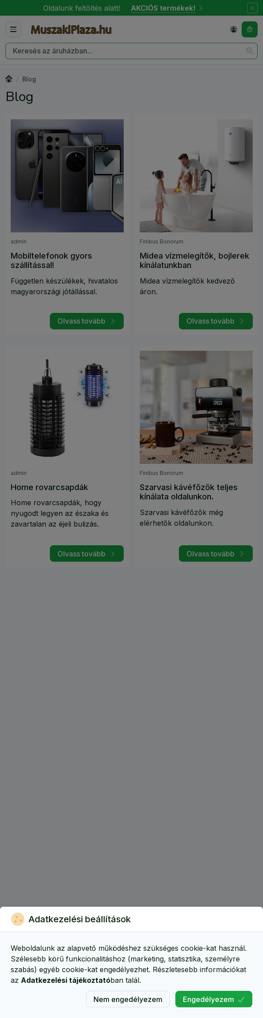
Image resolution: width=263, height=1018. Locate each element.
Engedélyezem (214, 999)
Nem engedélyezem (127, 999)
